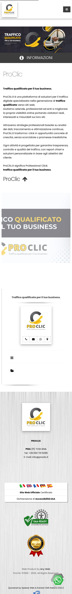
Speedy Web (28, 587)
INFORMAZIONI (36, 57)
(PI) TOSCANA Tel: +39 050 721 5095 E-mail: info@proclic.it (36, 449)
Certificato (36, 492)
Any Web (45, 569)
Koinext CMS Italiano (47, 587)
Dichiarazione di (36, 498)
